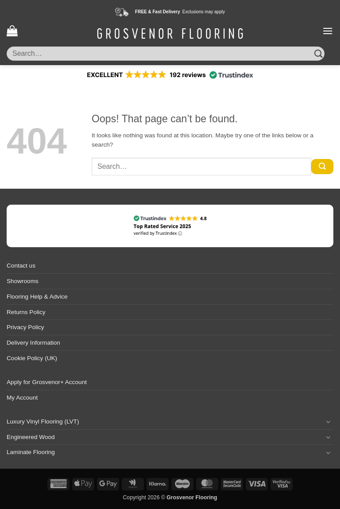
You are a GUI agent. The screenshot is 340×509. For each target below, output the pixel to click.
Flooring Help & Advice (37, 296)
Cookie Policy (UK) (32, 358)
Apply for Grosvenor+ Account (47, 382)
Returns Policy (26, 312)
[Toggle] (328, 421)
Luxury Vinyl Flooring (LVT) (43, 421)
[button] (12, 31)
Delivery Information (33, 342)
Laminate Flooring (31, 452)
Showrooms (23, 281)
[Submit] (318, 53)
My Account (22, 397)
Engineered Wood (31, 437)
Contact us (21, 265)
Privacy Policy (25, 327)
